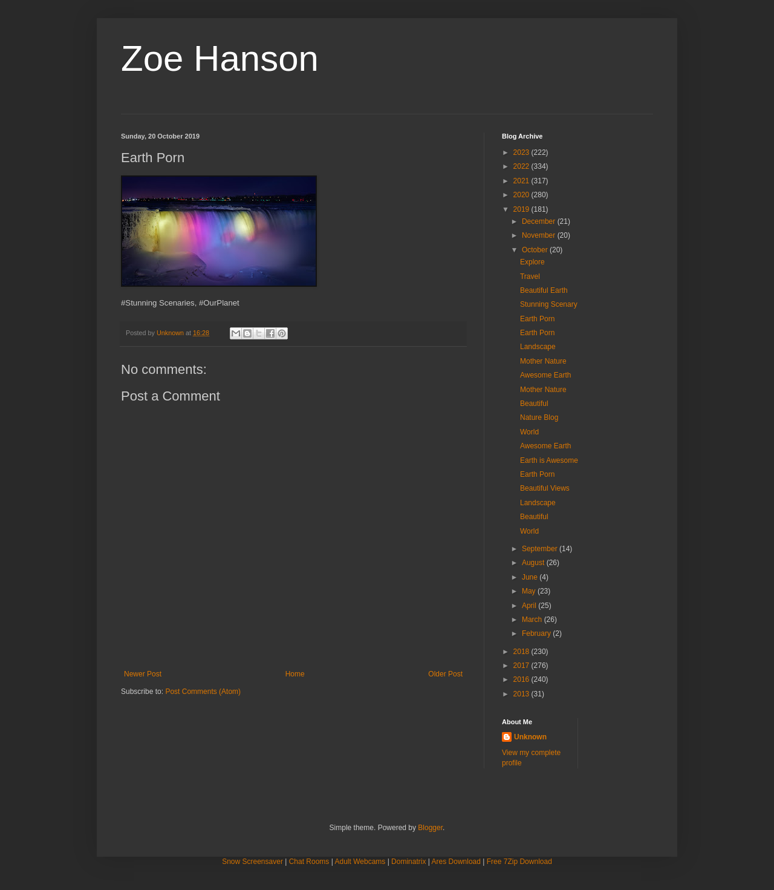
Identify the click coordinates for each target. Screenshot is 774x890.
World (529, 432)
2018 (522, 651)
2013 (522, 694)
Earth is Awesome (549, 460)
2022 (522, 166)
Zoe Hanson (220, 58)
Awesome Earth (545, 375)
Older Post (445, 674)
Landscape (538, 346)
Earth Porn (537, 319)
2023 (522, 152)
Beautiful (534, 403)
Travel (530, 276)
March (533, 619)
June (530, 577)
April (530, 605)
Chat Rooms (309, 861)
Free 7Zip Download (519, 861)
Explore (532, 262)
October (536, 250)
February (537, 633)
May (530, 591)
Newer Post (142, 674)
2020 (522, 195)
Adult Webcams (360, 861)
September (540, 549)
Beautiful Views (545, 488)
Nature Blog (539, 417)
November (540, 235)
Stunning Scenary (548, 304)
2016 (522, 679)
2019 (522, 209)
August (534, 562)
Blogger (430, 827)
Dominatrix (408, 861)
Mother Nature (543, 361)
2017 (522, 665)
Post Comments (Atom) (203, 691)
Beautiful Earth (544, 290)
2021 (522, 181)
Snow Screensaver (252, 861)
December (540, 221)
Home (295, 674)
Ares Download (456, 861)
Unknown (530, 737)
